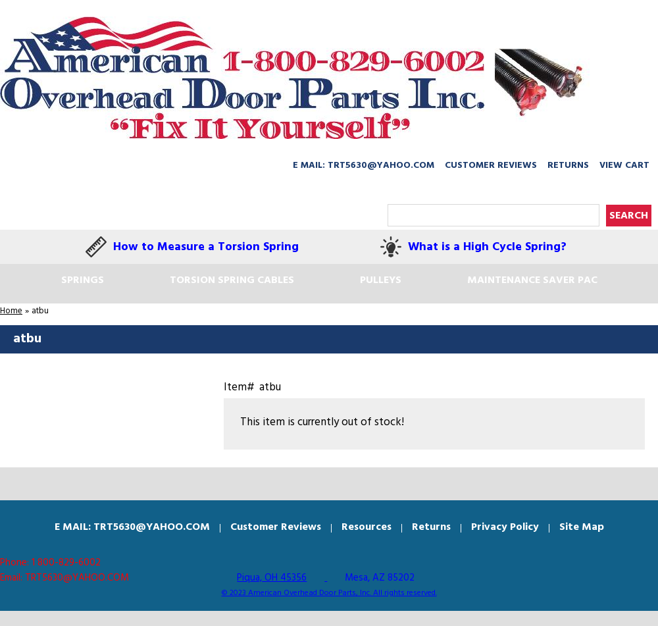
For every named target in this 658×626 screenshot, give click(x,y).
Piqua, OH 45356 (272, 578)
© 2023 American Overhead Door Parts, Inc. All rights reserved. (329, 593)
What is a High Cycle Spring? (487, 247)
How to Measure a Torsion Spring (206, 247)
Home (11, 311)
